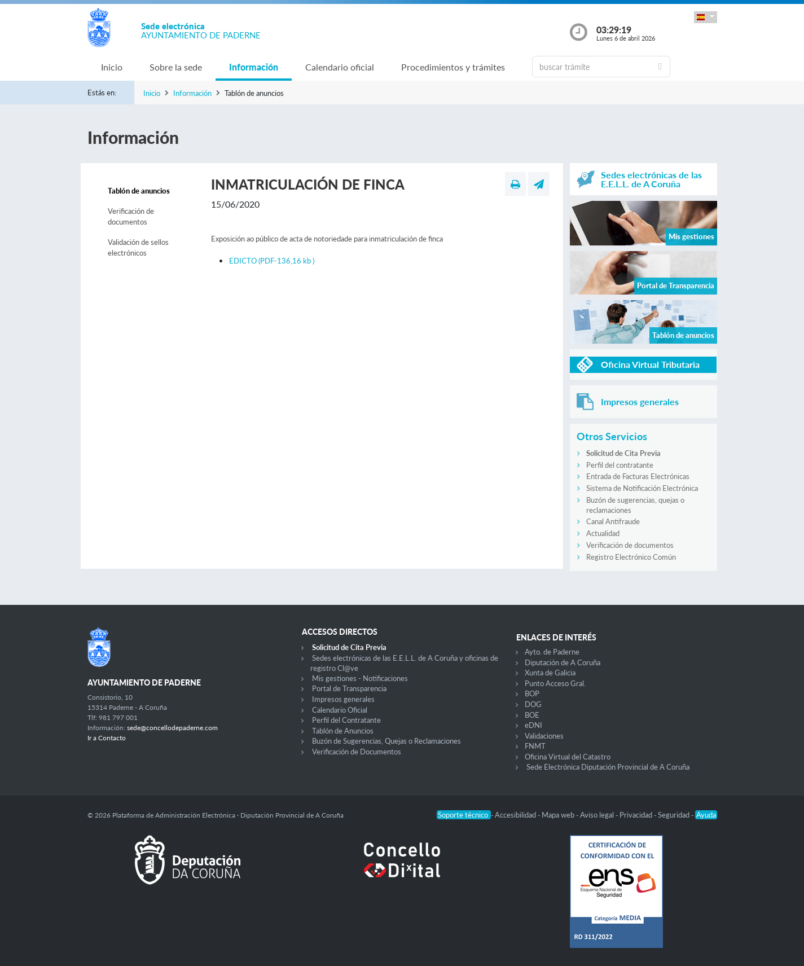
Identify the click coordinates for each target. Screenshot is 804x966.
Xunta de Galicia (550, 672)
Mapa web (559, 814)
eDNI (533, 725)
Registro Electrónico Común (631, 556)
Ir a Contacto (106, 738)
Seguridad (674, 814)
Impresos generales (343, 699)
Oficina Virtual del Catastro (567, 756)
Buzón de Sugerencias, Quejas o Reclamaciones (386, 740)
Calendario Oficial (339, 709)
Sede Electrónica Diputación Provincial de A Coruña (607, 766)
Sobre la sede (176, 67)
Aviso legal (598, 814)
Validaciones (544, 735)
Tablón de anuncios (139, 190)
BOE (532, 714)
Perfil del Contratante (346, 720)
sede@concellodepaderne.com (172, 727)
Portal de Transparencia (349, 688)
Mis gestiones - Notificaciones (360, 678)
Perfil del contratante (619, 464)
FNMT (535, 745)
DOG (533, 704)
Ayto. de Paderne (552, 651)
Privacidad (637, 814)
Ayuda (706, 814)
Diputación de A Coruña (562, 662)
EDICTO (271, 260)
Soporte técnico (464, 814)
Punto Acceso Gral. (555, 683)
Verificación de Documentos (356, 751)
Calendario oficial (339, 67)
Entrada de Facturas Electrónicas (637, 476)
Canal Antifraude (613, 521)
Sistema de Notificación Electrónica (642, 488)
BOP (532, 693)
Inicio (111, 67)
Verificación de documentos (131, 217)
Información (253, 67)
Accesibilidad (516, 814)
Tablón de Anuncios (343, 730)
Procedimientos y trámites (453, 67)
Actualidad (603, 533)
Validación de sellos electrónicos (138, 248)
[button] (705, 17)
